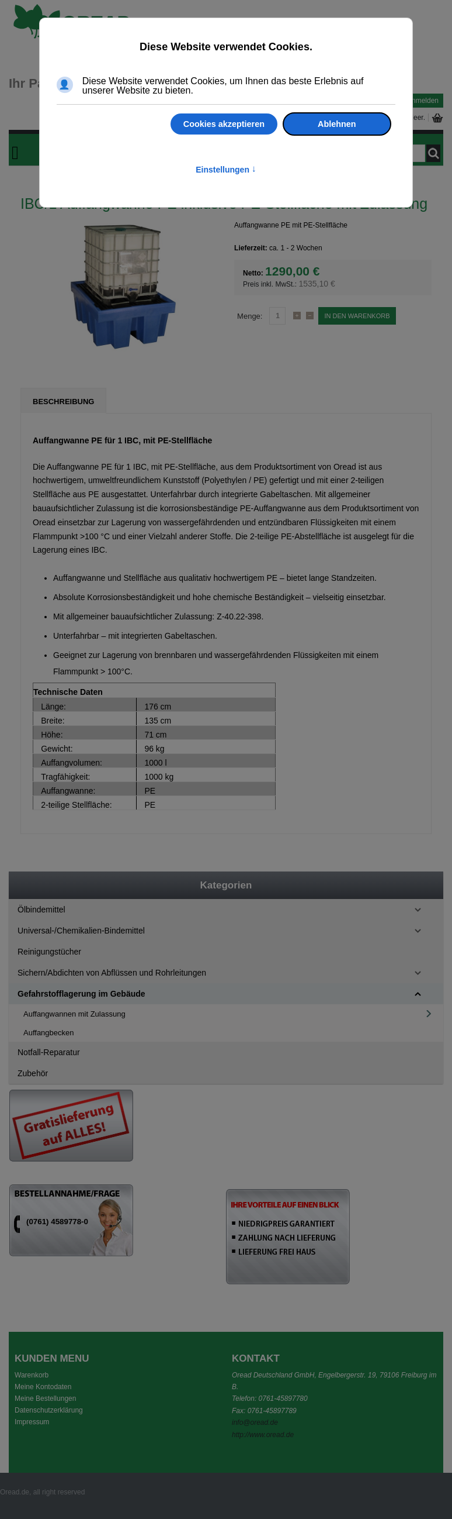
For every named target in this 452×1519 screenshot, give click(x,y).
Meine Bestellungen (45, 1398)
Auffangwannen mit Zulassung (74, 1014)
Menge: (249, 316)
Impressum (32, 1422)
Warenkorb (31, 1375)
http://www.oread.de (263, 1435)
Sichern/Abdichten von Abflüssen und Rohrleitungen (112, 972)
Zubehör (33, 1073)
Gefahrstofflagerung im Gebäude (81, 993)
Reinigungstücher (49, 951)
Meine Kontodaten (43, 1387)
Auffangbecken (48, 1032)
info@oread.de (255, 1422)
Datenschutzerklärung (49, 1410)
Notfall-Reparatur (49, 1052)
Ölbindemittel (41, 909)
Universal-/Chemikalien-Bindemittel (81, 930)
